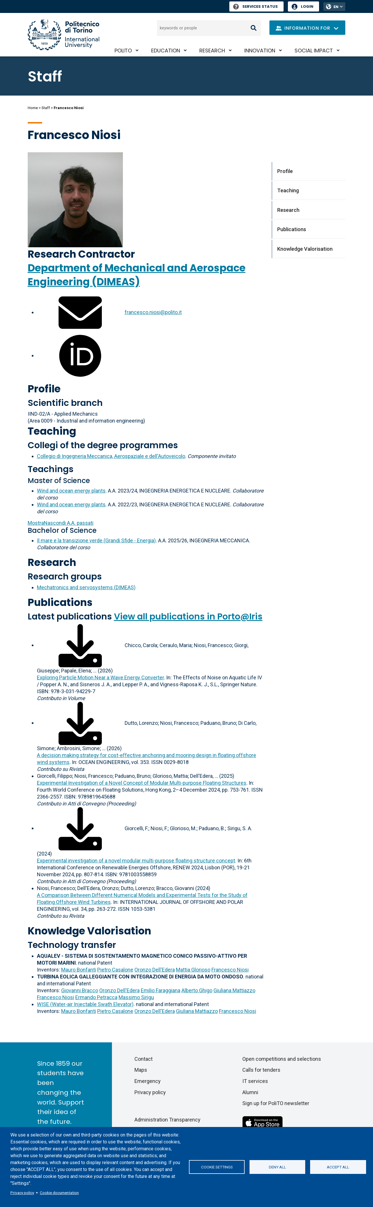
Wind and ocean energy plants (71, 491)
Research (212, 50)
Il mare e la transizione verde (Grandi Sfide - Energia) (96, 540)
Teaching (52, 431)
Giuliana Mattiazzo (234, 990)
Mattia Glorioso (193, 970)
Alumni (250, 1092)
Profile (44, 389)
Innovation (259, 50)
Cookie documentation (59, 1192)
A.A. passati (60, 523)
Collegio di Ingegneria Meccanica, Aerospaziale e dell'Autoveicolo (111, 456)
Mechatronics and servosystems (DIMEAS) (86, 587)
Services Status (255, 6)
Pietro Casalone (115, 970)
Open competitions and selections (281, 1059)
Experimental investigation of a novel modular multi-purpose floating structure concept (136, 861)
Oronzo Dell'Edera (154, 970)
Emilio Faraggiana (160, 990)
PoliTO (123, 50)
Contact (143, 1059)
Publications (60, 602)
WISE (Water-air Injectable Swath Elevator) (85, 1004)
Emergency (147, 1081)
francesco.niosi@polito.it (153, 312)
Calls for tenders (261, 1070)
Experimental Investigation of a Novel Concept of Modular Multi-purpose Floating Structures (141, 783)
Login (307, 6)
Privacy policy (22, 1192)
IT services (255, 1081)
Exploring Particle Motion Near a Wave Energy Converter (100, 677)
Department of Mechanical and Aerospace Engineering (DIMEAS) (136, 275)
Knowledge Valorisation (89, 931)
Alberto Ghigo (196, 990)
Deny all (277, 1167)
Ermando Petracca (96, 997)
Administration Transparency (167, 1120)
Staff (46, 108)
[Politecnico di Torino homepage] (63, 34)
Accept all (338, 1167)
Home (33, 108)
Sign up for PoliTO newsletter (275, 1103)
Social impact (314, 50)
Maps (140, 1070)
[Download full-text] (80, 645)
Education (165, 50)
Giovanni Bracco (79, 990)
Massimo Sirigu (136, 997)
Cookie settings (217, 1167)
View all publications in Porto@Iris (188, 617)
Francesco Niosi (230, 970)
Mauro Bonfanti (78, 970)
